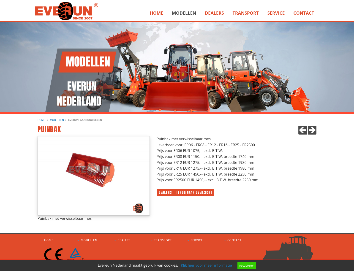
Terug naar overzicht (194, 192)
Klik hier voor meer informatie (206, 265)
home (42, 120)
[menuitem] (158, 13)
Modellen (184, 13)
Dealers (214, 13)
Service (276, 13)
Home (156, 13)
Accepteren (246, 265)
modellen (57, 120)
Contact (303, 13)
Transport (246, 13)
